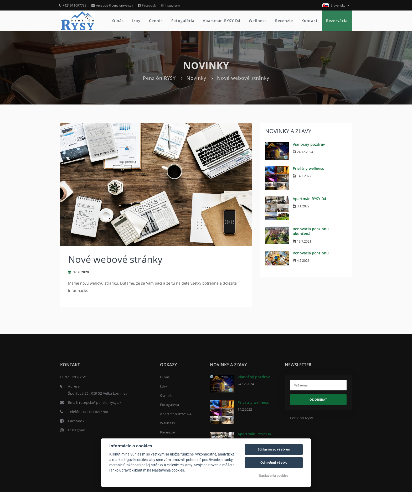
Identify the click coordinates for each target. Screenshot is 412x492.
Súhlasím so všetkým (274, 449)
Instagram (170, 5)
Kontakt (309, 20)
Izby (136, 20)
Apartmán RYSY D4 (221, 20)
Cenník (156, 20)
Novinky (196, 78)
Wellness (258, 20)
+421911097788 (72, 5)
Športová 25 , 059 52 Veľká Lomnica (97, 393)
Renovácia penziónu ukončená (311, 231)
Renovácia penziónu (311, 252)
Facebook (147, 5)
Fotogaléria (182, 20)
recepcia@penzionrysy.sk (112, 5)
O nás (118, 20)
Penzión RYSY (159, 78)
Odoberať (318, 399)
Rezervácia (337, 20)
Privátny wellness (308, 168)
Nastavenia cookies (274, 476)
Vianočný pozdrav (309, 144)
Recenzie (284, 20)
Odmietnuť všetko (273, 462)
